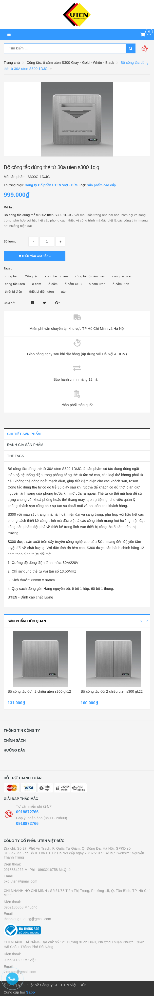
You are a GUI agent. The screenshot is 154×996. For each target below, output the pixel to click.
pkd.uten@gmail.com (20, 881)
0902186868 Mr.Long (21, 907)
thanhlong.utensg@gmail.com (27, 919)
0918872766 (27, 812)
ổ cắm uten (121, 284)
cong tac (11, 276)
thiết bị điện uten (41, 291)
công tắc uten (15, 284)
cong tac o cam (56, 276)
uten (64, 291)
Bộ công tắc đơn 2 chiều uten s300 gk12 (39, 691)
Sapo (30, 992)
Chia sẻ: (9, 303)
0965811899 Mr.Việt (20, 960)
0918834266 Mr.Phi (19, 870)
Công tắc (31, 276)
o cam (36, 284)
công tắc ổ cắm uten (90, 276)
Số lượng (10, 241)
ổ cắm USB (73, 284)
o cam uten (97, 284)
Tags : (8, 268)
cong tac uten (122, 276)
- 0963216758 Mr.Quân (54, 870)
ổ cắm (53, 284)
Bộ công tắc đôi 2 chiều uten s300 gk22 (112, 691)
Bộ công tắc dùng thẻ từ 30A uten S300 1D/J (37, 215)
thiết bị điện (13, 291)
